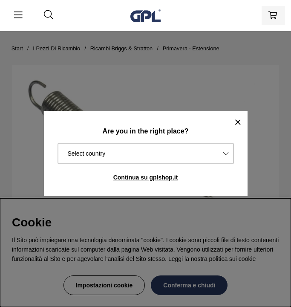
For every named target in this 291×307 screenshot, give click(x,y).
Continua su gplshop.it (145, 177)
